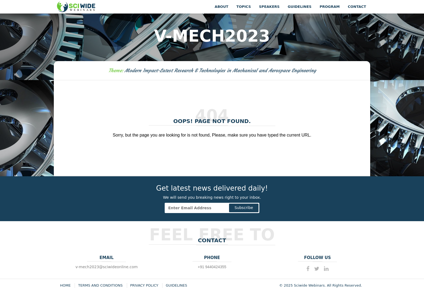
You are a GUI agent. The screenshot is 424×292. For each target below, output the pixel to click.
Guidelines (300, 7)
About (221, 7)
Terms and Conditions (100, 285)
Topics (243, 7)
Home (65, 285)
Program (330, 7)
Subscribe (243, 207)
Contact (357, 7)
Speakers (269, 7)
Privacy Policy (144, 285)
